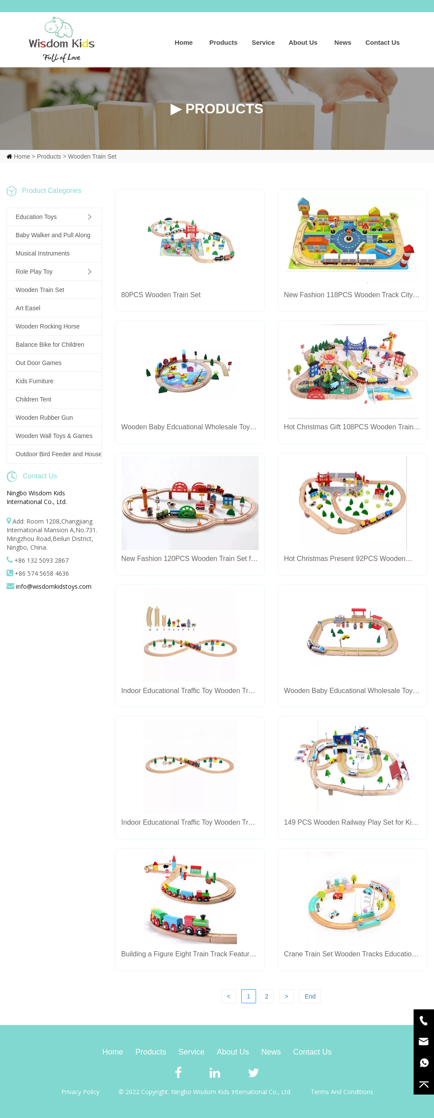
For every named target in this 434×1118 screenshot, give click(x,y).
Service (263, 42)
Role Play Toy (34, 271)
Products (223, 42)
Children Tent (33, 399)
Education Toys (36, 216)
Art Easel (28, 308)
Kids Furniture (34, 381)
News (342, 42)
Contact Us (382, 42)
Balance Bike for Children (50, 344)
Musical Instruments (42, 253)
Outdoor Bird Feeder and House (58, 454)
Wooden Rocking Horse (48, 326)
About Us (303, 42)
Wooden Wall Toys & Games (54, 435)
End (310, 996)
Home (183, 42)
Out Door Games (39, 362)
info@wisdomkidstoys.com (54, 586)
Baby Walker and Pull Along (53, 235)
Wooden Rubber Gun (44, 417)
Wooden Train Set (92, 156)
